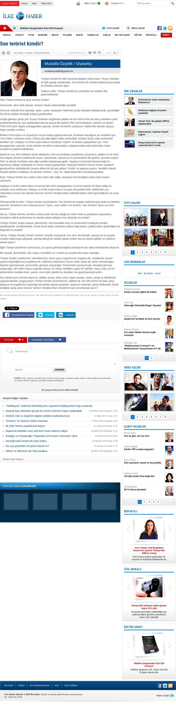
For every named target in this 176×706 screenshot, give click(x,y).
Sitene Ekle (46, 3)
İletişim (21, 685)
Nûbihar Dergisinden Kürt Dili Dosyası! (41, 28)
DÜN (140, 274)
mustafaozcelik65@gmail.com (59, 71)
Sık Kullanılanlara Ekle (40, 685)
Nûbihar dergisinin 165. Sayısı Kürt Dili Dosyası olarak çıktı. (149, 668)
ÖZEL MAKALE (132, 569)
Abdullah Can (144, 346)
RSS (57, 685)
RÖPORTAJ (130, 511)
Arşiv (34, 3)
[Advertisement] (60, 329)
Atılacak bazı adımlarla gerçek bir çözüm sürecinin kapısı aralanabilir (44, 410)
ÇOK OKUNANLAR (134, 262)
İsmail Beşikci (144, 488)
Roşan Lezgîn (144, 317)
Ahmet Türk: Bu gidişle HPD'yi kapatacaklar (153, 122)
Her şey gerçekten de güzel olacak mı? (27, 446)
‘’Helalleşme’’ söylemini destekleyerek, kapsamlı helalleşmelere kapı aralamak (49, 405)
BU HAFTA (148, 274)
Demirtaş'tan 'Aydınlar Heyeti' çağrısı (153, 133)
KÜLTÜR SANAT (133, 627)
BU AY (158, 274)
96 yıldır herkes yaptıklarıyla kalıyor (25, 425)
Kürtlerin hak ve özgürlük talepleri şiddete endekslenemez (38, 415)
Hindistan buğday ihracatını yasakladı (152, 111)
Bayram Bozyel (144, 332)
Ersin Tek (144, 304)
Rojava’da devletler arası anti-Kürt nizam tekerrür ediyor (37, 431)
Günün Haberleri (9, 3)
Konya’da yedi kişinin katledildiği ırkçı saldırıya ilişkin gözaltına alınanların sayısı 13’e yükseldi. (149, 611)
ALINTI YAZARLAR (135, 426)
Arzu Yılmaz (144, 461)
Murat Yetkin (144, 434)
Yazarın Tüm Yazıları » (13, 459)
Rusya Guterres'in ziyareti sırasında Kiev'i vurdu (151, 144)
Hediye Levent (144, 475)
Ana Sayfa (8, 685)
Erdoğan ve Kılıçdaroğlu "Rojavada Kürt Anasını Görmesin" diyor (42, 436)
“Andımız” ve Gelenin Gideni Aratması (27, 420)
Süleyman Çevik (144, 290)
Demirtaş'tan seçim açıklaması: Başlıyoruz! (154, 101)
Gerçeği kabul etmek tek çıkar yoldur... (27, 441)
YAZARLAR (130, 282)
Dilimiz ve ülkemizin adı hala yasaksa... (27, 451)
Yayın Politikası (70, 685)
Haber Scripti (162, 695)
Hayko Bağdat (144, 448)
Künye (24, 3)
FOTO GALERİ (132, 203)
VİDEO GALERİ (132, 367)
